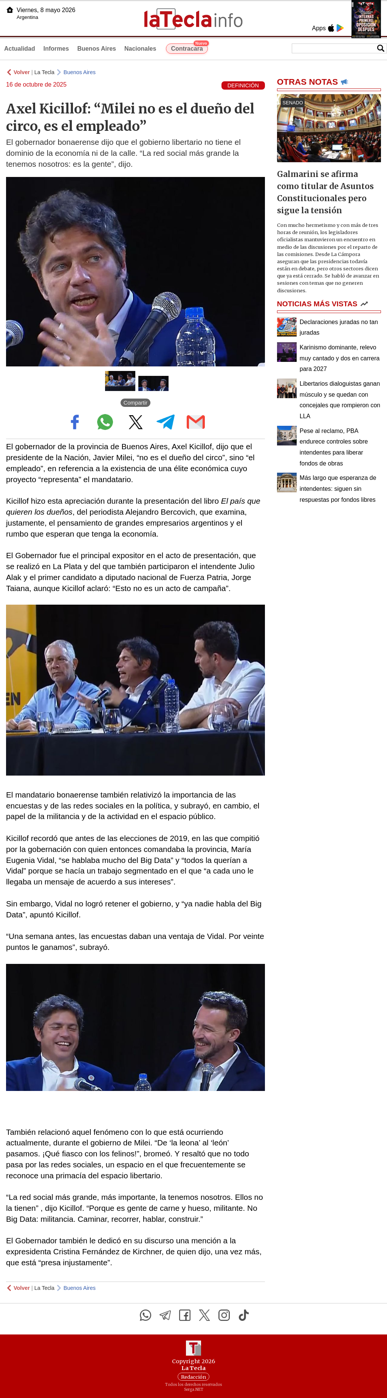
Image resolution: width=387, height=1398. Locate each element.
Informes (56, 48)
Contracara (189, 47)
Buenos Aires (96, 48)
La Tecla (44, 72)
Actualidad (19, 48)
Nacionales (140, 48)
